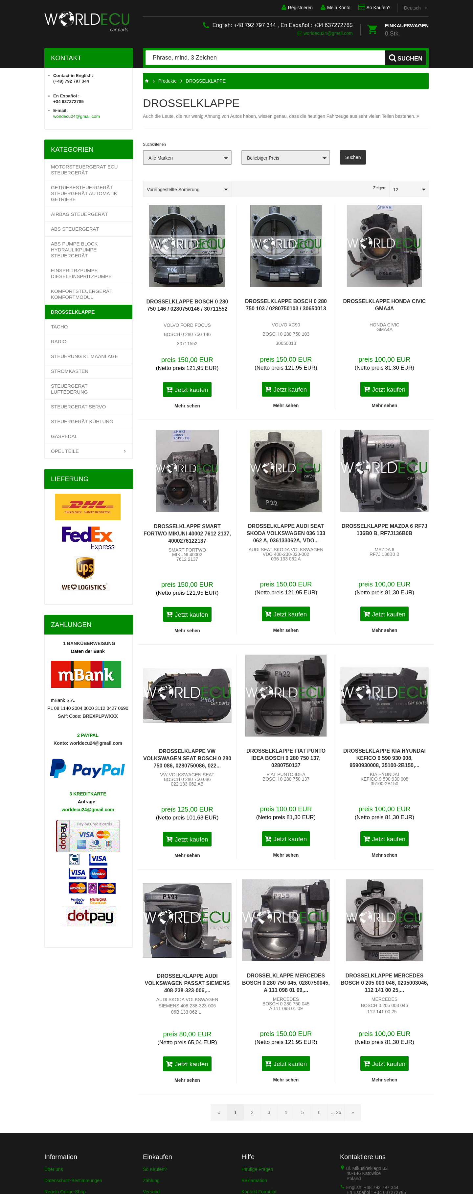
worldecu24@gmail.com (325, 33)
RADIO (59, 341)
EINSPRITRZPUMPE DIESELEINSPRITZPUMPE (81, 273)
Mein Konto (335, 8)
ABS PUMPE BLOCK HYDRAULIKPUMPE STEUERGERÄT (74, 249)
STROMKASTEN (69, 371)
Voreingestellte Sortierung (173, 189)
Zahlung (151, 1180)
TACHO (59, 326)
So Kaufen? (374, 8)
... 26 (336, 1112)
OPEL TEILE (65, 451)
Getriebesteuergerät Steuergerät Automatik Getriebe (84, 193)
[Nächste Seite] (353, 1112)
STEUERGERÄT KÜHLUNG (82, 421)
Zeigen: (379, 188)
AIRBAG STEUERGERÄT (79, 214)
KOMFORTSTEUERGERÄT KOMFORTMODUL (81, 294)
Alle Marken (160, 158)
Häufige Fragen (257, 1169)
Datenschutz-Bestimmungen (73, 1180)
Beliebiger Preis (263, 158)
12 (395, 189)
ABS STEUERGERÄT (75, 229)
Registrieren (296, 8)
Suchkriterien (154, 144)
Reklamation (254, 1180)
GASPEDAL (64, 436)
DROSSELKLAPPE (73, 312)
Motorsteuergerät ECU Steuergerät (84, 169)
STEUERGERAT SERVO (78, 406)
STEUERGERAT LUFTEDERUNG (69, 389)
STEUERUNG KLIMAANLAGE (84, 356)
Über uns (53, 1169)
